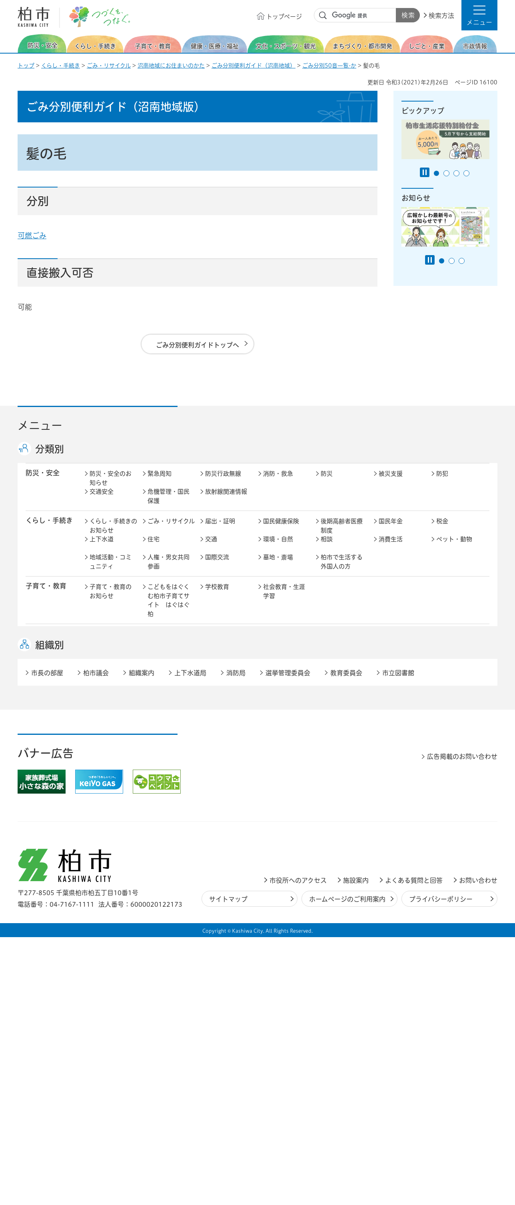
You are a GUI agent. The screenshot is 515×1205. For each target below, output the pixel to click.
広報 (442, 806)
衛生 (269, 643)
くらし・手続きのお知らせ (113, 534)
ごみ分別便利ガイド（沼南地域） (253, 65)
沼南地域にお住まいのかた (171, 65)
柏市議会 (96, 941)
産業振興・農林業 (284, 781)
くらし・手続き (60, 65)
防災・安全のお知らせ (111, 486)
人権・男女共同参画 (169, 570)
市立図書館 (398, 941)
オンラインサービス (457, 828)
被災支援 (391, 482)
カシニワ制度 (454, 729)
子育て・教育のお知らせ (111, 599)
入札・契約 (336, 777)
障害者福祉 (451, 643)
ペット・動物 (454, 548)
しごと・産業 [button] (46, 775)
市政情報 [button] (39, 805)
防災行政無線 (223, 482)
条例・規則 (105, 842)
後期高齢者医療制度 (342, 534)
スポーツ (217, 690)
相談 (327, 548)
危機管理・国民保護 (169, 504)
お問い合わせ (478, 1148)
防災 (327, 482)
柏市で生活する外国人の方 (342, 570)
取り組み (333, 661)
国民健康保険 (281, 530)
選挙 (154, 824)
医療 (211, 643)
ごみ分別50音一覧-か (329, 65)
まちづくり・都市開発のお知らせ (113, 733)
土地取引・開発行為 (284, 751)
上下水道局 (190, 941)
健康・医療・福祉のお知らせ (111, 647)
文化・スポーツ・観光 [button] (53, 694)
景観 (327, 729)
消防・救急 (278, 482)
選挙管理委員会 (287, 941)
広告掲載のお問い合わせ (462, 1024)
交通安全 (102, 500)
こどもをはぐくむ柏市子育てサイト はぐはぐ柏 (169, 608)
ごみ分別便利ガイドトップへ (197, 345)
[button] (479, 15)
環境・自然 (278, 548)
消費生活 (391, 548)
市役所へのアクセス (298, 1148)
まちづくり (162, 729)
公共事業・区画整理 (226, 751)
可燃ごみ (32, 235)
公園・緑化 (394, 729)
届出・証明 (220, 530)
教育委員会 (394, 824)
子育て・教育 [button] (46, 594)
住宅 (154, 548)
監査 (269, 824)
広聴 (96, 824)
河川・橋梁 (336, 747)
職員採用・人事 (400, 806)
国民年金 (391, 530)
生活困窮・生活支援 (169, 665)
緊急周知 (160, 482)
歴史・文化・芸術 (169, 694)
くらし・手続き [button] (49, 528)
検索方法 (441, 15)
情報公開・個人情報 (226, 828)
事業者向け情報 (284, 661)
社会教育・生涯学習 (284, 599)
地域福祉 (102, 661)
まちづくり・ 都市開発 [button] (46, 733)
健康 (154, 643)
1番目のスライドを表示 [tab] (436, 173)
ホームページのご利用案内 (347, 1167)
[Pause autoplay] (424, 172)
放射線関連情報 (226, 500)
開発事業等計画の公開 (284, 733)
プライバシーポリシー (441, 1167)
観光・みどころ (284, 690)
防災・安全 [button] (43, 481)
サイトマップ (228, 1167)
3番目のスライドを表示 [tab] (456, 173)
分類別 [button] (49, 449)
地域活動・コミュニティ (111, 570)
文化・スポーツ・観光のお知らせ (111, 699)
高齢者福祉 (394, 643)
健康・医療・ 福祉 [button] (46, 646)
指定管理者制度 (400, 777)
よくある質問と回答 (414, 1148)
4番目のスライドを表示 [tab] (466, 173)
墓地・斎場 (278, 566)
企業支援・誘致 (226, 777)
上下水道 (102, 548)
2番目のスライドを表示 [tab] (446, 173)
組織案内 (141, 941)
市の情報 (217, 806)
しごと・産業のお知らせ (111, 781)
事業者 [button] (36, 871)
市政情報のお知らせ (111, 810)
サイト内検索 (323, 16)
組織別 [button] (49, 913)
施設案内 (356, 1148)
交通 (211, 548)
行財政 (330, 806)
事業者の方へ (108, 872)
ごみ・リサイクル (109, 65)
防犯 (442, 482)
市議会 (330, 824)
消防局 (236, 941)
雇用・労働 (163, 777)
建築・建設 (105, 747)
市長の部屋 (163, 806)
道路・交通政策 (169, 747)
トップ (26, 65)
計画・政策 (278, 806)
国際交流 (217, 566)
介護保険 (333, 643)
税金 (442, 530)
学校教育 (217, 595)
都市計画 (217, 729)
